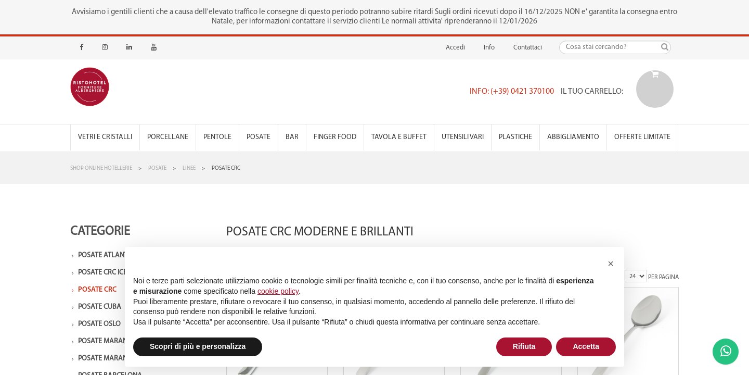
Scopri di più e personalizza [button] (198, 346)
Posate (258, 137)
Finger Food (335, 137)
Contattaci (527, 47)
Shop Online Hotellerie (101, 168)
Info (489, 47)
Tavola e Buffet (399, 137)
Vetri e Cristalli (105, 137)
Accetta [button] (586, 346)
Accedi (455, 47)
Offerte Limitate (642, 137)
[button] (610, 263)
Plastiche (515, 137)
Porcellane (167, 137)
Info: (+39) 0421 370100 (512, 92)
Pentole (217, 137)
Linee (189, 168)
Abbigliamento (573, 137)
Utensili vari (463, 137)
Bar (292, 137)
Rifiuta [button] (524, 346)
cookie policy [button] (278, 291)
